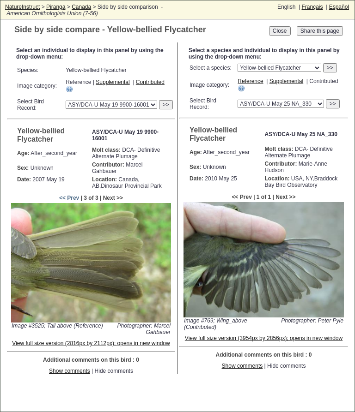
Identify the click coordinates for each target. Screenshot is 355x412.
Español (339, 7)
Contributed (150, 82)
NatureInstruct (22, 7)
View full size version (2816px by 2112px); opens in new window (91, 343)
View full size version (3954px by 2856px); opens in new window (264, 338)
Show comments (69, 371)
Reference (250, 81)
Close (280, 31)
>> (166, 105)
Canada (81, 7)
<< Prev (69, 198)
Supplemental (112, 82)
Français (312, 7)
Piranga (55, 7)
